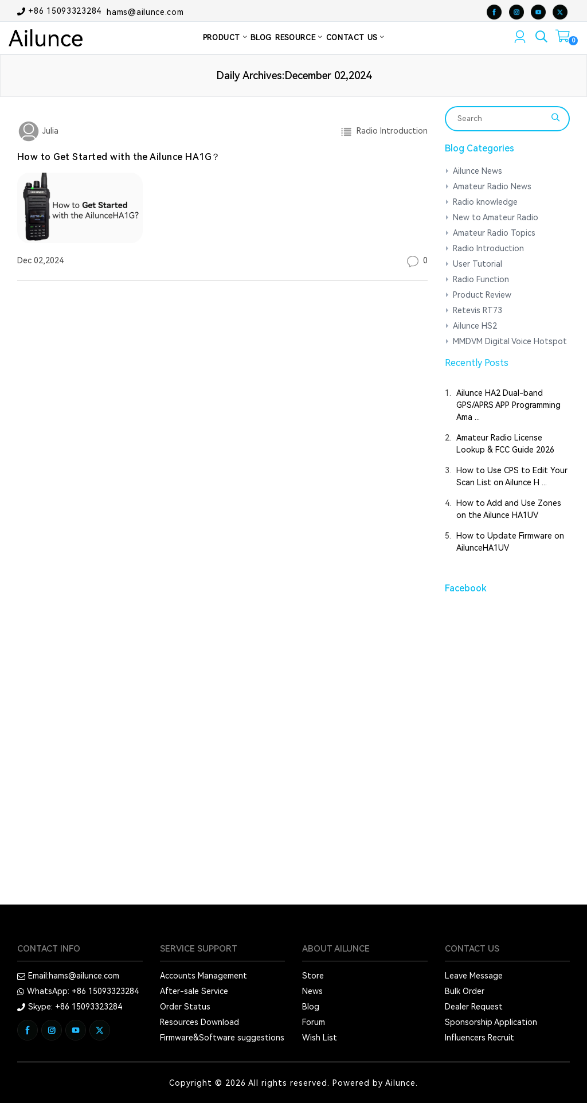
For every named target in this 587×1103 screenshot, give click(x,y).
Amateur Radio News (492, 186)
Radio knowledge (485, 201)
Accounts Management (203, 975)
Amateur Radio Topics (494, 232)
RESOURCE (299, 37)
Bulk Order (464, 991)
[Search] (500, 118)
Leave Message (474, 975)
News (312, 991)
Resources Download (199, 1022)
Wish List (319, 1037)
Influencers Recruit (479, 1037)
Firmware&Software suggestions (222, 1037)
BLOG (261, 37)
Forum (313, 1022)
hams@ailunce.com (145, 11)
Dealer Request (474, 1006)
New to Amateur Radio (495, 217)
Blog (310, 1006)
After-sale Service (194, 991)
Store (313, 975)
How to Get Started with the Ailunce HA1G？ (119, 156)
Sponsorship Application (491, 1022)
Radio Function (481, 279)
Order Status (185, 1006)
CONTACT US (355, 37)
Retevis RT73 (477, 310)
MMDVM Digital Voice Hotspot (510, 341)
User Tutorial (477, 263)
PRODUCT (225, 37)
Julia (49, 130)
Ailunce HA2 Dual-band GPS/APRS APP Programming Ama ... (508, 405)
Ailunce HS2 (475, 325)
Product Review (482, 294)
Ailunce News (477, 171)
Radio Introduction (390, 130)
